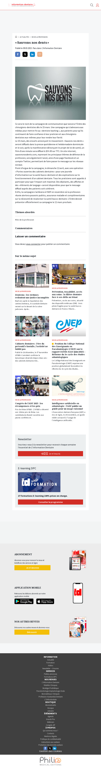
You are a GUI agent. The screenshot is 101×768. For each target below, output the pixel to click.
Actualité (50, 660)
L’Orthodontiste (51, 699)
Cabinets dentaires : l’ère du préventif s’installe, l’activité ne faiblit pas (31, 346)
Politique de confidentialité (50, 739)
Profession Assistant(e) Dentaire (51, 697)
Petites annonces (50, 674)
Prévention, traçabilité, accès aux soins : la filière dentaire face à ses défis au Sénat (67, 294)
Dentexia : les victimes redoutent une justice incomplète (32, 296)
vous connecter (33, 244)
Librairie (51, 711)
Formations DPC (50, 677)
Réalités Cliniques (50, 685)
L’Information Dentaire (50, 682)
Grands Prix (50, 719)
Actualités (24, 37)
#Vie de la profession (24, 219)
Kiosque (51, 708)
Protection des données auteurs (50, 745)
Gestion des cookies (50, 751)
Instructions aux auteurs (50, 742)
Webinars (50, 722)
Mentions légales (50, 736)
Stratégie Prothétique (50, 688)
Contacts (50, 733)
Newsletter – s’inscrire (50, 668)
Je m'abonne (32, 567)
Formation (50, 662)
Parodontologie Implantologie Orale (50, 691)
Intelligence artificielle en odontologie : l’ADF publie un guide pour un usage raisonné (67, 406)
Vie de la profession (40, 37)
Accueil (16, 37)
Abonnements (50, 705)
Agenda (50, 716)
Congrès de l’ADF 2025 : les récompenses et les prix (29, 404)
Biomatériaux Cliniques (50, 694)
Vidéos (50, 665)
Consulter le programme (50, 502)
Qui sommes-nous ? (50, 730)
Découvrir (32, 632)
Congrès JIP (50, 725)
